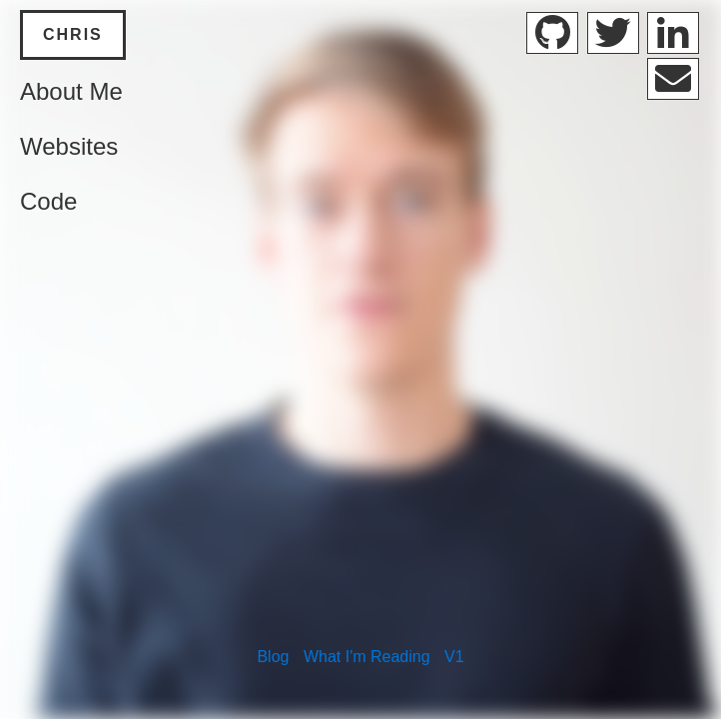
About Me (71, 91)
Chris (73, 34)
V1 (454, 656)
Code (48, 201)
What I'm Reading (367, 656)
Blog (273, 656)
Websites (69, 146)
